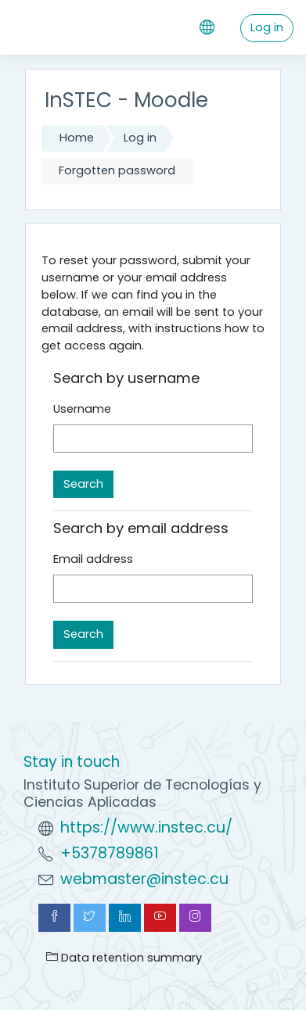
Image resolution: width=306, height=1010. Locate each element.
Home (76, 137)
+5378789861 (109, 853)
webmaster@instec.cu (144, 879)
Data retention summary (124, 957)
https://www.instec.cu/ (146, 827)
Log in (266, 27)
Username (82, 409)
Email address (93, 559)
